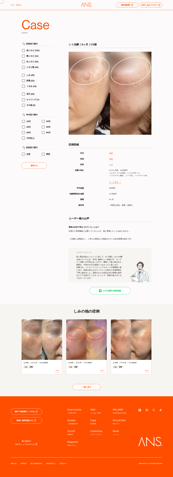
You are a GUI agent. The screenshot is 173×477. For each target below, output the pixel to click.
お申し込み (151, 5)
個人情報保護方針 (36, 463)
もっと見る (113, 182)
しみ (111, 164)
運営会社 (14, 463)
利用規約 (24, 463)
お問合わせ (63, 463)
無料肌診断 (127, 5)
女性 (111, 159)
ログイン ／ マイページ (26, 444)
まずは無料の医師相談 (112, 291)
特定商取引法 (50, 463)
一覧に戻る (86, 387)
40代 (111, 153)
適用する (34, 165)
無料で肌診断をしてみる (26, 411)
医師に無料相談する (26, 420)
